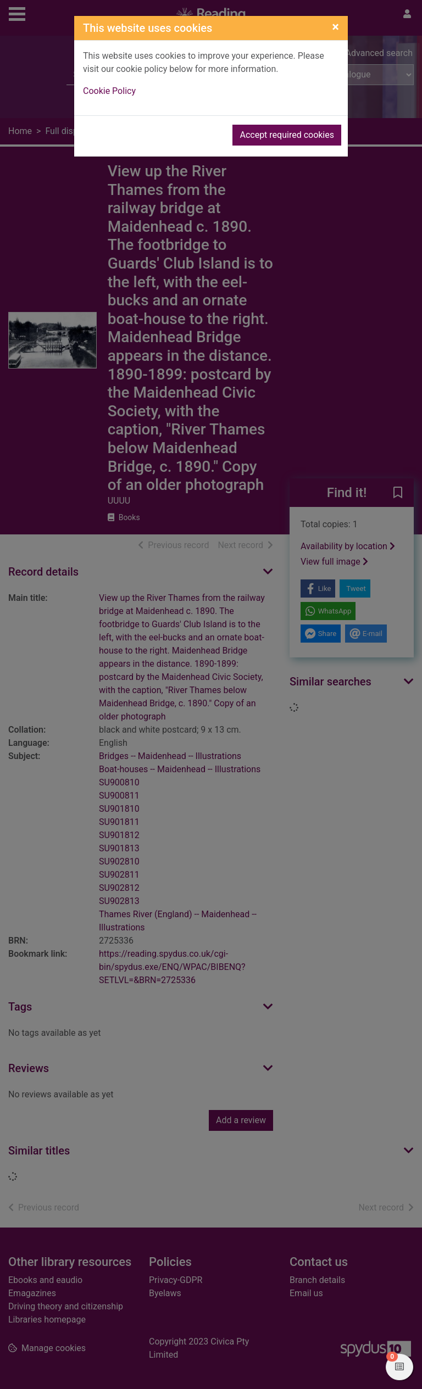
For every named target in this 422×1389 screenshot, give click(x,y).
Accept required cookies (287, 135)
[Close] (335, 27)
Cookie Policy (109, 91)
